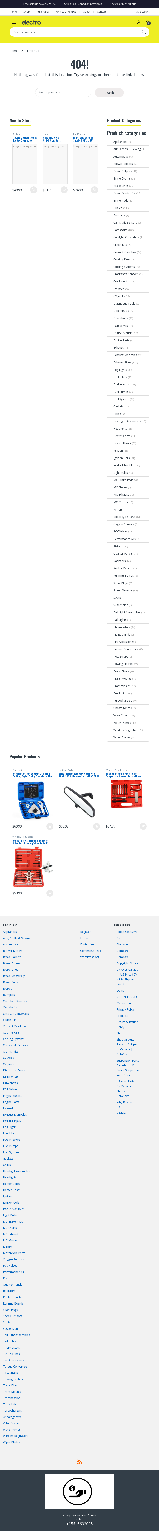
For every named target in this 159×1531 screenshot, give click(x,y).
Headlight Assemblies (124, 421)
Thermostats (118, 627)
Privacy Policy (125, 1009)
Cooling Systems (121, 267)
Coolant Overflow (121, 252)
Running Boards (120, 575)
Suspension (117, 605)
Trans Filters (118, 671)
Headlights (117, 428)
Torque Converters (122, 649)
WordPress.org (89, 957)
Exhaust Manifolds (122, 355)
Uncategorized (119, 708)
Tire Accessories (120, 642)
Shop (26, 11)
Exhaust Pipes (119, 362)
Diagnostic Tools (121, 303)
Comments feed (90, 951)
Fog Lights (117, 370)
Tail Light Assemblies (123, 612)
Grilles (114, 414)
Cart (119, 938)
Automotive (118, 156)
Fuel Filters (117, 377)
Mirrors (115, 509)
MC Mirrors (117, 502)
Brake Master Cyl (121, 193)
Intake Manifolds (121, 465)
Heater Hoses (119, 443)
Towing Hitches (120, 664)
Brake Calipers (119, 171)
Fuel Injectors (119, 384)
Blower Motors (120, 164)
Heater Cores (118, 436)
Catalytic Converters (123, 237)
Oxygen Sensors (120, 524)
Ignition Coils (118, 458)
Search (143, 32)
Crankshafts (118, 281)
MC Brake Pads (120, 480)
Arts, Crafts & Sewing (124, 149)
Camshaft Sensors (122, 222)
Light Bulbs (117, 473)
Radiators (116, 561)
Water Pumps (119, 723)
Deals (120, 990)
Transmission (119, 686)
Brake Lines (117, 186)
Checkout (123, 944)
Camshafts (117, 230)
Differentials (118, 311)
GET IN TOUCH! (127, 997)
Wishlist (121, 1113)
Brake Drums (118, 178)
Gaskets (115, 406)
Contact (101, 11)
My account (142, 11)
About (86, 11)
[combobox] (74, 32)
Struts (114, 598)
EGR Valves (117, 326)
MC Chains (117, 487)
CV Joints (116, 296)
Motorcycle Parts (121, 517)
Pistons (115, 546)
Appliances (117, 142)
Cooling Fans (118, 259)
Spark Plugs (117, 583)
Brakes (16, 133)
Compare (123, 951)
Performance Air (120, 539)
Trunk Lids (117, 693)
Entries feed (87, 944)
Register (85, 932)
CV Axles (115, 289)
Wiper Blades (118, 737)
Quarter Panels (120, 553)
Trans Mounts (119, 679)
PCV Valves (117, 531)
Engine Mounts (120, 333)
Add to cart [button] (33, 189)
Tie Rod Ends (118, 634)
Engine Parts (118, 340)
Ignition (115, 450)
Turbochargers (119, 700)
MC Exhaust (118, 495)
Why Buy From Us (66, 11)
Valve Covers (118, 715)
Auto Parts (43, 11)
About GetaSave (127, 932)
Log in (84, 938)
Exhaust (115, 348)
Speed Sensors (119, 590)
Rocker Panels (119, 568)
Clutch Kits (117, 245)
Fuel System (79, 133)
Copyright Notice (127, 963)
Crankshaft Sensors (122, 274)
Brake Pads (117, 201)
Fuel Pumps (118, 392)
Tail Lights (116, 620)
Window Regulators (123, 730)
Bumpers (116, 215)
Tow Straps (117, 656)
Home (13, 11)
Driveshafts (117, 318)
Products (122, 1016)
